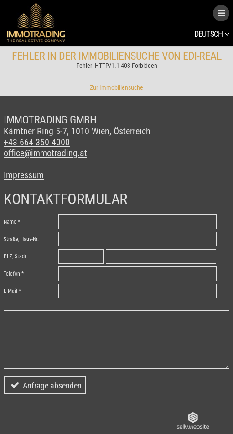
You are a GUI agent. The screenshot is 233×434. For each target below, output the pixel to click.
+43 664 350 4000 (37, 142)
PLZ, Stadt (15, 256)
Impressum (24, 174)
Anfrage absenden (52, 385)
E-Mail (10, 291)
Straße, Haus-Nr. (21, 239)
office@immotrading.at (45, 153)
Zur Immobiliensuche (116, 87)
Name (10, 222)
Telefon (12, 274)
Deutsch (211, 34)
